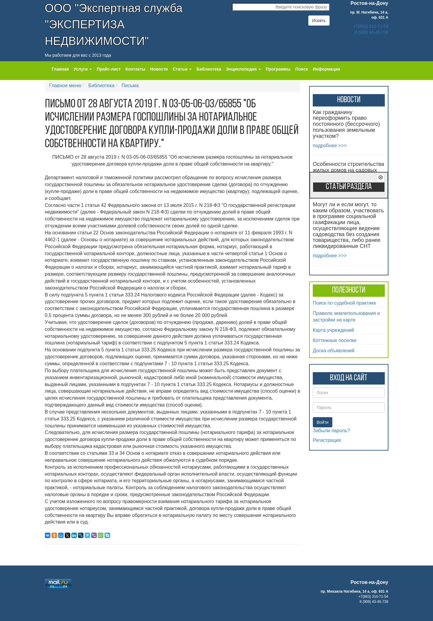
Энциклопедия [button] (243, 69)
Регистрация (327, 440)
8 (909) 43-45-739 (371, 32)
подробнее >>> (330, 145)
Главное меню (65, 85)
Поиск (301, 69)
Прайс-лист (109, 69)
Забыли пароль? (331, 430)
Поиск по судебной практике (344, 303)
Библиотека (208, 69)
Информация (326, 69)
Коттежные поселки (334, 340)
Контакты (135, 69)
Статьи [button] (182, 69)
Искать (319, 20)
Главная (60, 69)
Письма (130, 85)
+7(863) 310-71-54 (370, 26)
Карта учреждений (333, 330)
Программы (278, 69)
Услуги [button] (83, 69)
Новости (159, 69)
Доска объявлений (333, 350)
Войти (322, 422)
